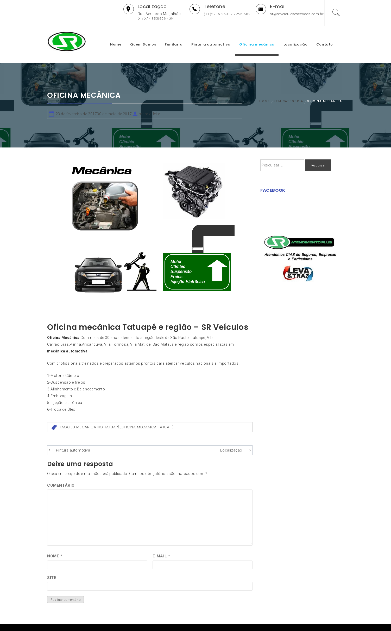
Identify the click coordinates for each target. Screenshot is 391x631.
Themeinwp (247, 622)
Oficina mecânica (264, 37)
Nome (54, 546)
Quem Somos (150, 37)
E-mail (161, 546)
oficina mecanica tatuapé (147, 417)
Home (122, 37)
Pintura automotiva (218, 37)
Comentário (61, 475)
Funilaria (181, 37)
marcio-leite (149, 104)
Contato (331, 37)
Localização (303, 37)
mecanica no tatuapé (98, 417)
